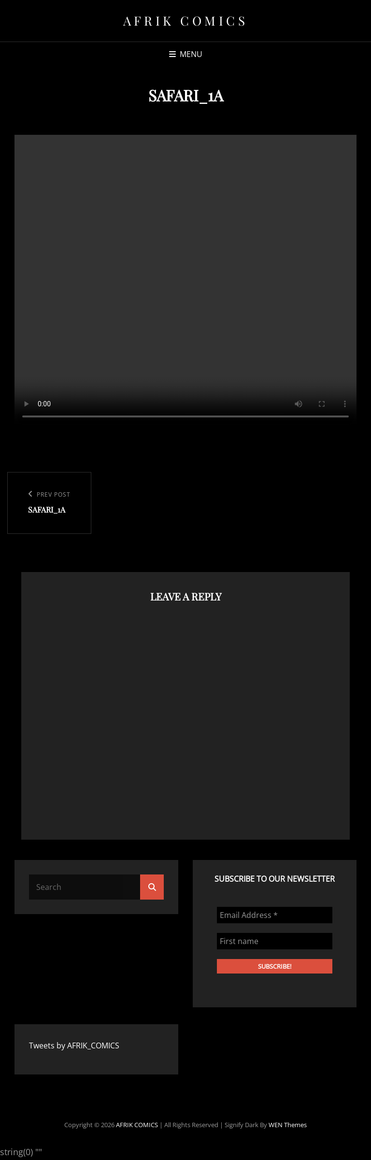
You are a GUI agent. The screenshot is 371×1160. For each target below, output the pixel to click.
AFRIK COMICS (185, 20)
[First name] (274, 941)
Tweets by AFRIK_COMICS (74, 1045)
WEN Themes (288, 1124)
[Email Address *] (274, 915)
